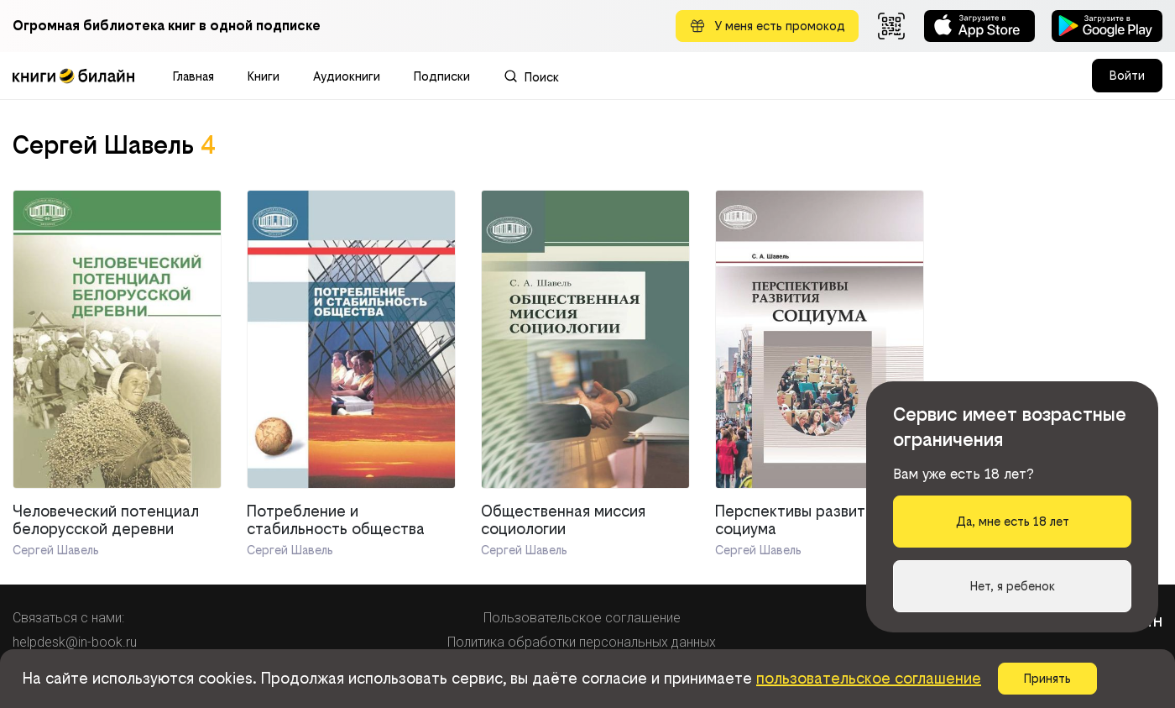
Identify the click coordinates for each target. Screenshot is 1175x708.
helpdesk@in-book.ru (75, 642)
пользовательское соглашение (868, 678)
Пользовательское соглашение (582, 618)
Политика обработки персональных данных (581, 642)
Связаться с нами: (68, 618)
